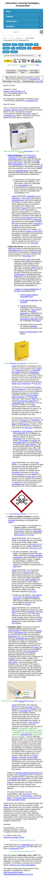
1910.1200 (39, 81)
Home (8, 11)
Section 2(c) (24, 420)
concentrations (17, 164)
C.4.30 (31, 535)
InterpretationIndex (22, 71)
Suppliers (14, 51)
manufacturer (18, 557)
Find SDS (6, 48)
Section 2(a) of (17, 383)
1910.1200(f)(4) (31, 444)
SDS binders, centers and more (18, 363)
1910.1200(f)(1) (19, 535)
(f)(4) (37, 463)
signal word (36, 309)
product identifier (31, 580)
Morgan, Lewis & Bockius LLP (14, 91)
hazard (39, 166)
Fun (13, 48)
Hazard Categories (31, 300)
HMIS (22, 332)
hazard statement (27, 218)
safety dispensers (28, 151)
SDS (39, 368)
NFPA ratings (32, 332)
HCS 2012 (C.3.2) (35, 548)
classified (30, 157)
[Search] (41, 32)
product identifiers (36, 555)
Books (21, 44)
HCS (34, 376)
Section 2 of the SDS (33, 231)
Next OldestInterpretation (34, 71)
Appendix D (38, 223)
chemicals (11, 157)
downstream (27, 256)
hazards (17, 276)
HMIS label (37, 531)
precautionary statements (29, 319)
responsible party (21, 170)
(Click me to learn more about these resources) (18, 55)
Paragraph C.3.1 (33, 196)
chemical (18, 370)
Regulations (37, 48)
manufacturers (19, 274)
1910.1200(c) (13, 662)
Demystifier (29, 44)
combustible (8, 116)
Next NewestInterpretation (11, 71)
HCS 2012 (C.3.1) (35, 544)
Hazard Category (32, 295)
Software (6, 51)
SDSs (16, 225)
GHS (22, 300)
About (14, 44)
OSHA (14, 196)
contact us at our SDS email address (22, 865)
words (24, 757)
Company (24, 16)
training (29, 796)
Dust (38, 79)
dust (14, 116)
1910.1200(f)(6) (14, 631)
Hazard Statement (15, 155)
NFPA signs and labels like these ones (24, 701)
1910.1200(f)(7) (32, 651)
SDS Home (7, 44)
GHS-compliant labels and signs (17, 513)
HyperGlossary (21, 48)
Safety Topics (24, 21)
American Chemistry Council (14, 110)
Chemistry (24, 26)
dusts (19, 159)
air (25, 164)
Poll (29, 48)
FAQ (36, 44)
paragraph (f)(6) (26, 734)
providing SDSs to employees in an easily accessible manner (24, 799)
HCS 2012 (27, 114)
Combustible (33, 79)
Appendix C (16, 198)
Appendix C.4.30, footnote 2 (23, 431)
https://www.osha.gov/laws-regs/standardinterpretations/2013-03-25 (18, 873)
